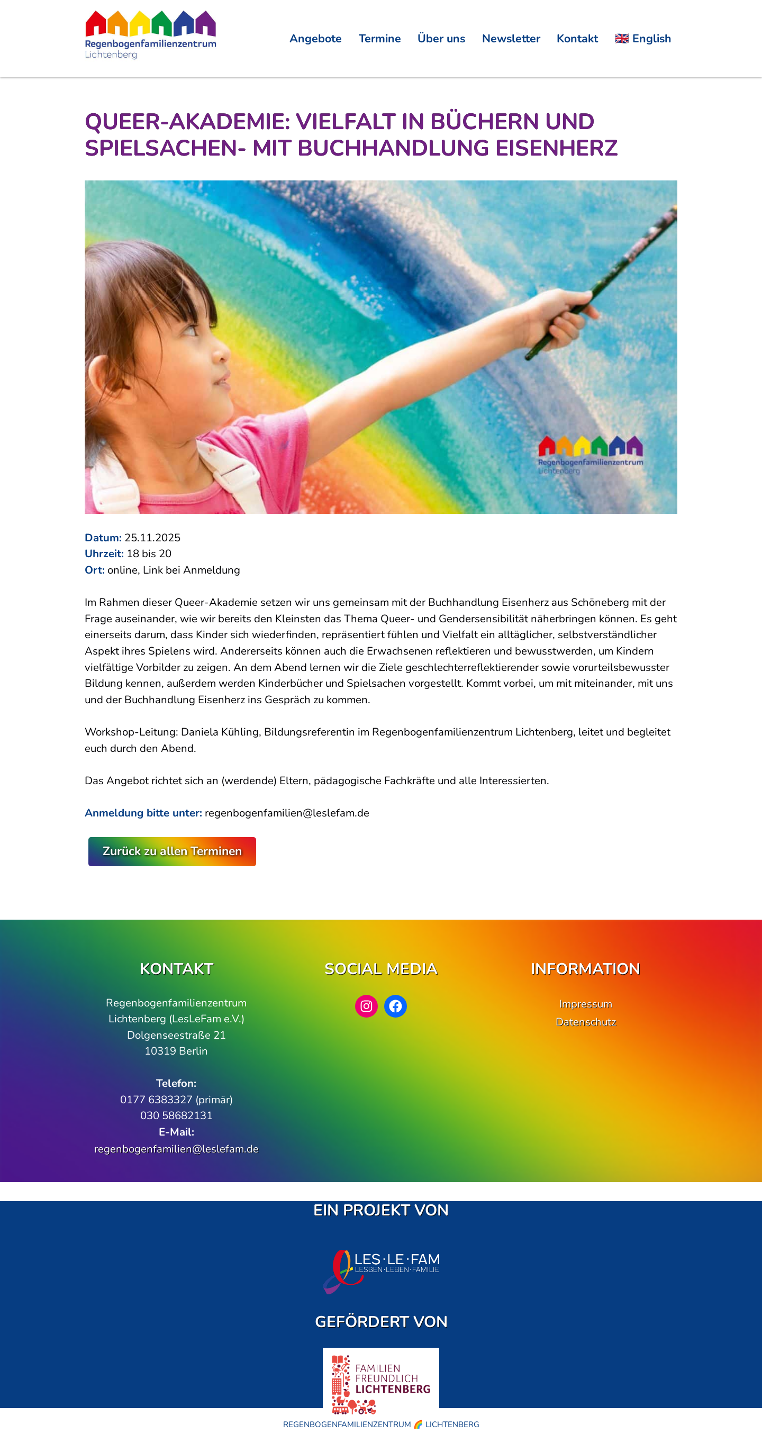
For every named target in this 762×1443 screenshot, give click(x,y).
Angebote (315, 39)
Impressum (585, 1003)
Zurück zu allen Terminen (172, 851)
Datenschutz (586, 1021)
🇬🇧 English (643, 39)
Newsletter (511, 39)
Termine (380, 39)
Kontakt (577, 39)
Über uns (441, 39)
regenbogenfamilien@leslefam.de (176, 1148)
